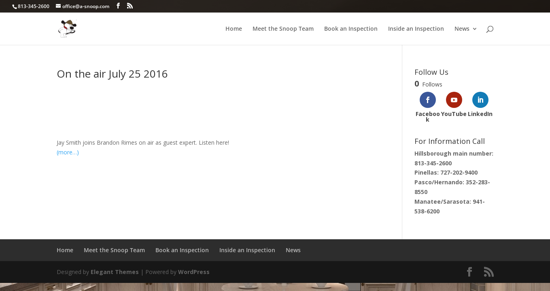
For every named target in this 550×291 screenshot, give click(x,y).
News (461, 29)
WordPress (194, 272)
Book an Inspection (351, 29)
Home (233, 29)
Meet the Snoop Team (283, 29)
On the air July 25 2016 (112, 73)
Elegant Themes (115, 272)
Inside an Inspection (416, 29)
